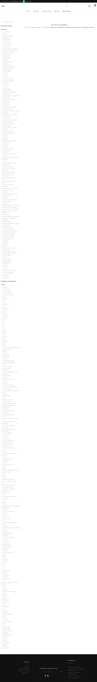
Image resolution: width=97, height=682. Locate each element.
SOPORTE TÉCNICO (24, 655)
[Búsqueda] (89, 6)
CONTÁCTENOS (25, 659)
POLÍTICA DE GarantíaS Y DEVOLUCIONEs (74, 660)
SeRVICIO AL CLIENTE (24, 657)
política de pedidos (73, 663)
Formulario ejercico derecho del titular (76, 657)
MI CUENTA (70, 649)
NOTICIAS (27, 653)
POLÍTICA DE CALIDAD (73, 665)
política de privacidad (74, 654)
